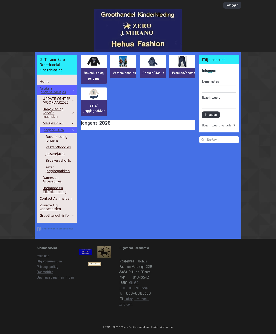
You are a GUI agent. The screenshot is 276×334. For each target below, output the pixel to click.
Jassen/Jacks (153, 73)
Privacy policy (47, 267)
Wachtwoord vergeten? (218, 125)
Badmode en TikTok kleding (54, 190)
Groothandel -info (57, 215)
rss (171, 327)
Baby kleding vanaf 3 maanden (58, 113)
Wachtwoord (211, 97)
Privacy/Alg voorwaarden (50, 207)
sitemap (164, 327)
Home (44, 81)
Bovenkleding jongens (94, 75)
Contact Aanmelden (56, 198)
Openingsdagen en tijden (55, 277)
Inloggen (232, 5)
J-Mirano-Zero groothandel (55, 228)
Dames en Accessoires (52, 179)
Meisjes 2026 (58, 123)
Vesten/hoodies (124, 73)
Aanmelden (45, 272)
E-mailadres (210, 81)
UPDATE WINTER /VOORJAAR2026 (58, 100)
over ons (43, 256)
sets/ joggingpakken (94, 108)
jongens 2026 (58, 130)
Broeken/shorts (183, 73)
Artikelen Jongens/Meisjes (57, 90)
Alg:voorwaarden (49, 261)
